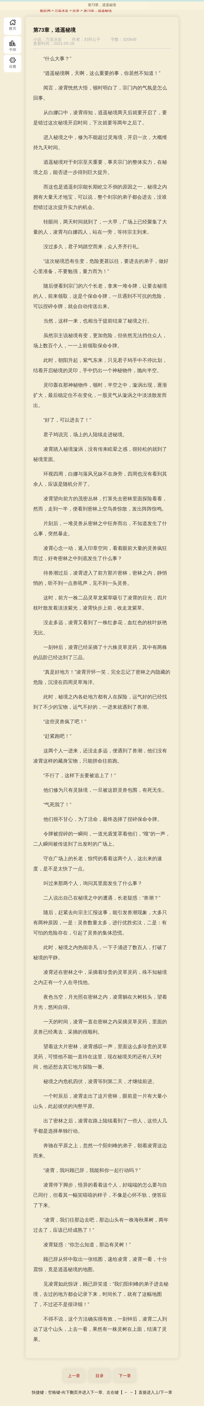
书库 (12, 44)
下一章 (125, 1375)
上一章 (74, 1375)
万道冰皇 (61, 10)
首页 (12, 26)
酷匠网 (45, 10)
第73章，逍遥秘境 (98, 10)
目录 (12, 63)
